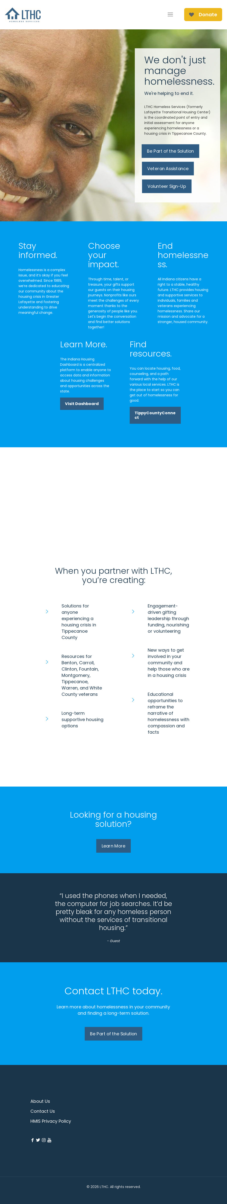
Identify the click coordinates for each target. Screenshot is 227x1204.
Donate (203, 14)
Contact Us (42, 1111)
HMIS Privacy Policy (50, 1121)
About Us (40, 1101)
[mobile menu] (170, 14)
